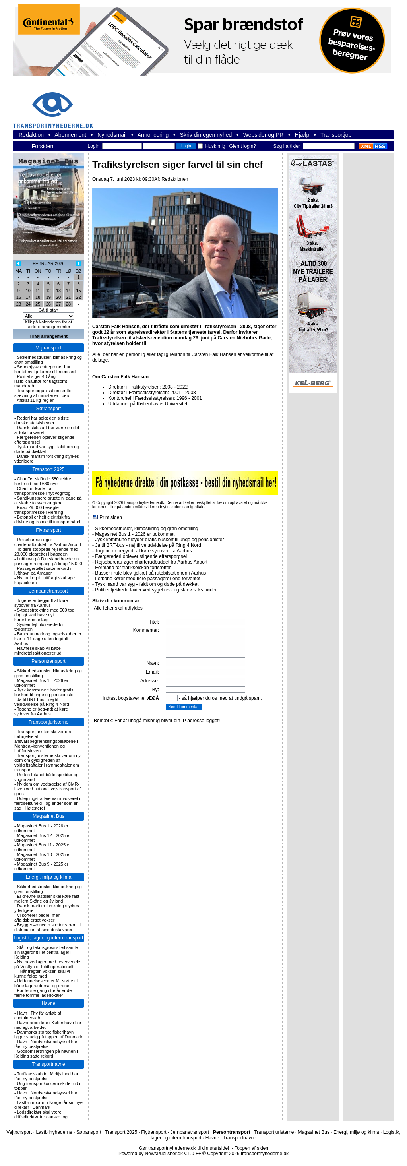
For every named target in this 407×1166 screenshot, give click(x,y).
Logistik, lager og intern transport (48, 938)
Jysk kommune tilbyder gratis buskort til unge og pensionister (44, 692)
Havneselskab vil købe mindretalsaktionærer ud (38, 650)
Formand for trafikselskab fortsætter (133, 567)
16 (18, 297)
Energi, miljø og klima (49, 877)
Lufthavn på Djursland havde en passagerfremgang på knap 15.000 (48, 561)
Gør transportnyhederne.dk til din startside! (184, 1148)
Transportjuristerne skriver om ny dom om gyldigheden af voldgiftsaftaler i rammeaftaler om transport (47, 762)
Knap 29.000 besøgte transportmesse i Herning (38, 510)
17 (28, 297)
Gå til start (48, 310)
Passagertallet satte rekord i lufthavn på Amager (42, 570)
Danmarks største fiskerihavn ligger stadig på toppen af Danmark (48, 1034)
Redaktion (31, 135)
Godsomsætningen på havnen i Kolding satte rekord (46, 1053)
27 (58, 304)
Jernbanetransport (48, 591)
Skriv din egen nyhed (206, 135)
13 (58, 290)
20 (58, 297)
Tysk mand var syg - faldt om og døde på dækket (146, 584)
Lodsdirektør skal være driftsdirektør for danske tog (41, 1114)
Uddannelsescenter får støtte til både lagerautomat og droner (46, 983)
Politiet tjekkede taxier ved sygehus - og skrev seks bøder (156, 590)
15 (78, 290)
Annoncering (153, 135)
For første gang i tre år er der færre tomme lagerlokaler (43, 992)
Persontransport (48, 661)
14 (68, 290)
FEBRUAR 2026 (48, 263)
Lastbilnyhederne (54, 1132)
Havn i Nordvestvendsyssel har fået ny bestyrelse (45, 1044)
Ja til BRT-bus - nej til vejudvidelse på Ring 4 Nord (41, 702)
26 (48, 304)
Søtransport (48, 408)
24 (28, 304)
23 (18, 304)
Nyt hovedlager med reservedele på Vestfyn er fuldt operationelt (47, 964)
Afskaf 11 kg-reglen (35, 400)
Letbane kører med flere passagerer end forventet (147, 578)
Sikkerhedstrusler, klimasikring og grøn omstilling (146, 528)
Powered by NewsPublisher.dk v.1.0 (156, 1153)
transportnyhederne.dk (56, 105)
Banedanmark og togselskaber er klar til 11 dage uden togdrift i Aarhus (47, 638)
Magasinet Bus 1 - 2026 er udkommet (134, 534)
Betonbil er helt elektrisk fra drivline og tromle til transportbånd (47, 519)
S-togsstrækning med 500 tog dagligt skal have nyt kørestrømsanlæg (44, 615)
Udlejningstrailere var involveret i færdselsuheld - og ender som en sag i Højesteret (47, 803)
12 (48, 290)
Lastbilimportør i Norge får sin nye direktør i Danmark (48, 1105)
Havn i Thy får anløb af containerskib (37, 1015)
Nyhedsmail (111, 135)
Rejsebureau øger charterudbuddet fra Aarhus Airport (47, 542)
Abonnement (70, 135)
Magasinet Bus (48, 816)
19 (48, 297)
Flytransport (48, 530)
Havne (49, 1003)
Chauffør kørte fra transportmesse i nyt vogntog (42, 491)
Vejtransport (48, 348)
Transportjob (335, 135)
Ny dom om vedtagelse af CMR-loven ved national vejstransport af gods (47, 789)
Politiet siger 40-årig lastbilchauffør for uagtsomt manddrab (40, 381)
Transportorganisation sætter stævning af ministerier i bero (43, 393)
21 (68, 297)
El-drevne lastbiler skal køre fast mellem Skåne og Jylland (46, 898)
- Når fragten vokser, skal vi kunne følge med (42, 973)
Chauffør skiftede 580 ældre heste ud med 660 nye (42, 481)
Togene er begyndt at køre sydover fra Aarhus (41, 603)
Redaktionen (174, 179)
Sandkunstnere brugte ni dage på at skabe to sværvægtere (47, 500)
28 (68, 304)
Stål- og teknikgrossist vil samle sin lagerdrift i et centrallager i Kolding (46, 952)
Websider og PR (263, 135)
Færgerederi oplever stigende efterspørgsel (141, 556)
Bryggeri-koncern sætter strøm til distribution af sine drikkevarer (47, 927)
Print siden (110, 517)
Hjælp (302, 135)
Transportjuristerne (48, 722)
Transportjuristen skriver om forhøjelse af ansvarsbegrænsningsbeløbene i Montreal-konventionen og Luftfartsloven (46, 741)
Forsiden (42, 146)
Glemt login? (242, 146)
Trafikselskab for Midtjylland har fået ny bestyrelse (46, 1076)
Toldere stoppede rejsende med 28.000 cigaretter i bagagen (46, 551)
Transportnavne (48, 1064)
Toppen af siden (251, 1148)
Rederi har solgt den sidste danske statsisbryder (41, 420)
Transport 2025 (49, 469)
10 (28, 290)
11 (37, 290)
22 (78, 297)
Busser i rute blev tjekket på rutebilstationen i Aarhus (150, 573)
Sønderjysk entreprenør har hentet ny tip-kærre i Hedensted (45, 369)
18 (37, 297)
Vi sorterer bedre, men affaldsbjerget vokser (37, 917)
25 (37, 304)
